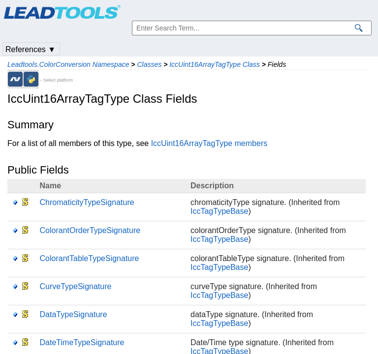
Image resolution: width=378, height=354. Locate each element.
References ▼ (30, 49)
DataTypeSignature (73, 314)
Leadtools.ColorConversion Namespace (68, 64)
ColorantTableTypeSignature (89, 258)
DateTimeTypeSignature (82, 342)
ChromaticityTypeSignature (87, 202)
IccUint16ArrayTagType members (209, 143)
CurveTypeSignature (76, 286)
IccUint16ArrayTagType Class (214, 64)
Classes (149, 64)
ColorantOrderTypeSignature (90, 230)
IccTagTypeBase (219, 211)
